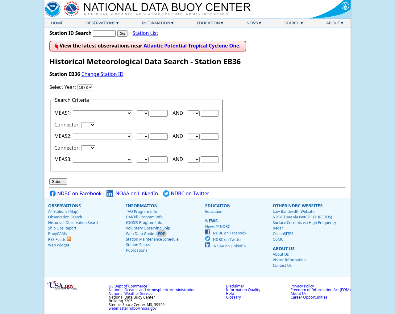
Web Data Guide (140, 233)
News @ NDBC (217, 226)
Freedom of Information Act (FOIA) (321, 289)
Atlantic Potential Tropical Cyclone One (191, 45)
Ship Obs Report (62, 228)
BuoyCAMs (57, 233)
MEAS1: (63, 112)
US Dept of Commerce (128, 286)
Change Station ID (102, 74)
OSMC (278, 239)
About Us (284, 248)
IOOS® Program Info (144, 222)
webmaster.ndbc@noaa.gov (132, 308)
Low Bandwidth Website (293, 211)
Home (57, 23)
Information (156, 23)
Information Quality (243, 289)
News (252, 23)
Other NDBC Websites (297, 206)
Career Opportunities (309, 297)
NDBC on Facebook (75, 193)
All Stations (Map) (63, 211)
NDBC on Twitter (186, 193)
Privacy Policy (302, 286)
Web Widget (58, 245)
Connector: (67, 124)
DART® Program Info (144, 217)
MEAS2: (63, 136)
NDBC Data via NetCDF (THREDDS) (302, 217)
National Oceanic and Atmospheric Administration (152, 289)
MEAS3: (63, 159)
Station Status (138, 244)
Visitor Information (289, 259)
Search (292, 23)
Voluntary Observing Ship (148, 228)
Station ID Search (70, 33)
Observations (100, 23)
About (333, 23)
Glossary (233, 297)
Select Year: (63, 87)
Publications (136, 250)
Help (230, 293)
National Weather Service (130, 293)
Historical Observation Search (73, 222)
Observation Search (65, 217)
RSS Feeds (59, 239)
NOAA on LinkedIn (132, 193)
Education (208, 23)
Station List (145, 33)
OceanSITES (283, 233)
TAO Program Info (141, 211)
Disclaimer (235, 286)
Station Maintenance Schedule (152, 239)
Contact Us (282, 265)
